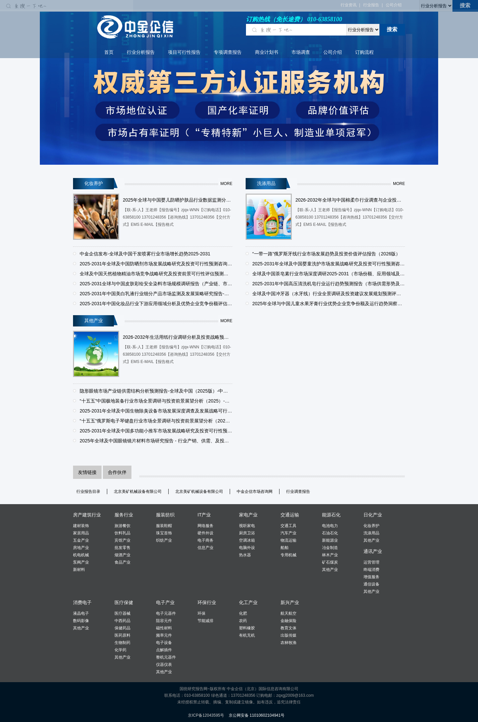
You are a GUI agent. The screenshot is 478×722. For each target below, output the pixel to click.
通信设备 (371, 584)
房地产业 (81, 547)
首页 (109, 52)
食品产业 (122, 562)
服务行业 (124, 514)
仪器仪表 (164, 664)
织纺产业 (164, 540)
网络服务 (205, 525)
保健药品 (122, 628)
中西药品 (122, 620)
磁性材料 (164, 628)
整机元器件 (166, 657)
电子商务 (205, 540)
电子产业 (165, 602)
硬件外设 (205, 533)
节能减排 (205, 620)
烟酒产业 (122, 555)
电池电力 (330, 525)
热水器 (245, 555)
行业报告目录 (88, 491)
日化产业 (372, 514)
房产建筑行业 (87, 514)
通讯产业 (372, 551)
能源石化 (331, 514)
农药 (243, 620)
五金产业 (81, 540)
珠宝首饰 (164, 533)
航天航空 (288, 613)
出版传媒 (288, 635)
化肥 (243, 613)
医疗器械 (122, 613)
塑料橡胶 (247, 628)
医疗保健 (124, 602)
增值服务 (371, 577)
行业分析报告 (141, 52)
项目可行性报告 (184, 52)
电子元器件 (166, 613)
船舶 (284, 547)
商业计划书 (266, 52)
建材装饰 (81, 525)
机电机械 (81, 555)
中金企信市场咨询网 (255, 491)
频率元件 (164, 635)
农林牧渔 (288, 642)
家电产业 (248, 514)
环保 (201, 613)
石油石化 (330, 533)
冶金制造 (330, 547)
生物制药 (122, 642)
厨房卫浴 (247, 533)
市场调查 (300, 52)
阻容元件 (164, 620)
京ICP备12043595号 (206, 715)
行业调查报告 (298, 491)
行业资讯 (349, 5)
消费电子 (82, 602)
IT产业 (204, 514)
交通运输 (289, 514)
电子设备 (164, 642)
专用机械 (288, 555)
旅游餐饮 (122, 525)
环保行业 (207, 602)
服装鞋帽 (164, 525)
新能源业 (330, 540)
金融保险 (288, 620)
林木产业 (330, 555)
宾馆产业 (122, 540)
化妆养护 (371, 525)
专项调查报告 (228, 52)
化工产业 (248, 602)
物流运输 (288, 540)
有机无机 (247, 635)
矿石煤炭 (330, 562)
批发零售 (122, 547)
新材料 (79, 569)
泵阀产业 (81, 562)
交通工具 (288, 525)
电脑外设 (247, 547)
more (226, 183)
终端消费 (371, 569)
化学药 (120, 650)
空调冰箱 (247, 540)
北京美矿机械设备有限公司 (138, 491)
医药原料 (122, 635)
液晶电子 (81, 613)
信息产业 (205, 547)
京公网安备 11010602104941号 (257, 715)
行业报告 (371, 5)
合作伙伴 (117, 472)
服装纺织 (165, 514)
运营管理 (371, 562)
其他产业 (330, 569)
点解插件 (164, 650)
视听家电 (247, 525)
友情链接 (87, 472)
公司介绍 (394, 5)
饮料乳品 (122, 533)
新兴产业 (289, 602)
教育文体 (288, 628)
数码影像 (81, 620)
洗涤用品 (371, 533)
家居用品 (81, 533)
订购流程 (364, 52)
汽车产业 (288, 533)
